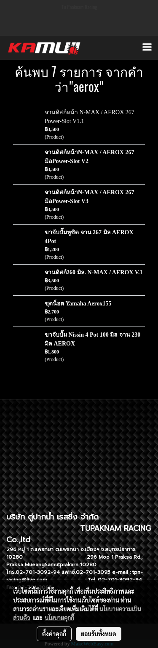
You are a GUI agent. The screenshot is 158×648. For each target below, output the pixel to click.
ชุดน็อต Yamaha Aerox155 (78, 303)
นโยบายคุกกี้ (59, 617)
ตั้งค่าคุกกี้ (54, 633)
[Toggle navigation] (147, 47)
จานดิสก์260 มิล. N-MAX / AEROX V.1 (93, 272)
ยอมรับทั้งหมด (98, 633)
